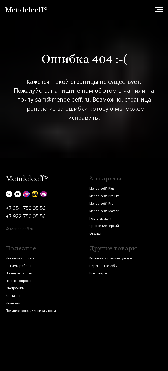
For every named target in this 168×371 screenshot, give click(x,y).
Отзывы (95, 233)
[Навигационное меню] (159, 9)
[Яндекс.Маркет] (35, 194)
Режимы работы (18, 266)
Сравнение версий (104, 226)
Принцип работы (19, 273)
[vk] (9, 194)
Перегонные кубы (103, 266)
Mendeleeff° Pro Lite (104, 196)
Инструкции (15, 288)
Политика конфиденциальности (31, 310)
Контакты (13, 296)
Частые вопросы (18, 281)
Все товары (98, 273)
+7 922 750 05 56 (25, 216)
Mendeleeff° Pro (101, 203)
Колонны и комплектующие (111, 258)
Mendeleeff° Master (104, 211)
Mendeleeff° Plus (101, 188)
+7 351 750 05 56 (25, 208)
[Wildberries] (43, 194)
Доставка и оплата (20, 258)
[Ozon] (26, 194)
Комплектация (100, 218)
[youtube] (17, 194)
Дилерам (13, 303)
